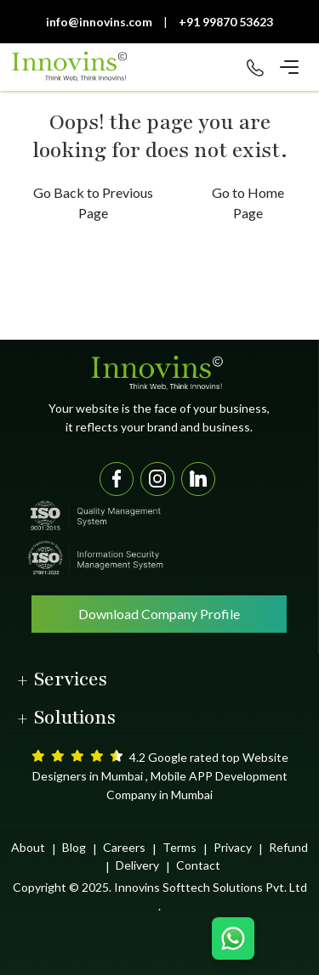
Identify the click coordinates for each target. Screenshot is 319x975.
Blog (74, 847)
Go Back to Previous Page (93, 202)
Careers (124, 847)
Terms (179, 847)
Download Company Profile (159, 614)
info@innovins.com (99, 21)
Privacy (233, 847)
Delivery (137, 865)
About (28, 847)
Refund (288, 847)
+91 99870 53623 (226, 21)
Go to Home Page (248, 202)
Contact (198, 865)
